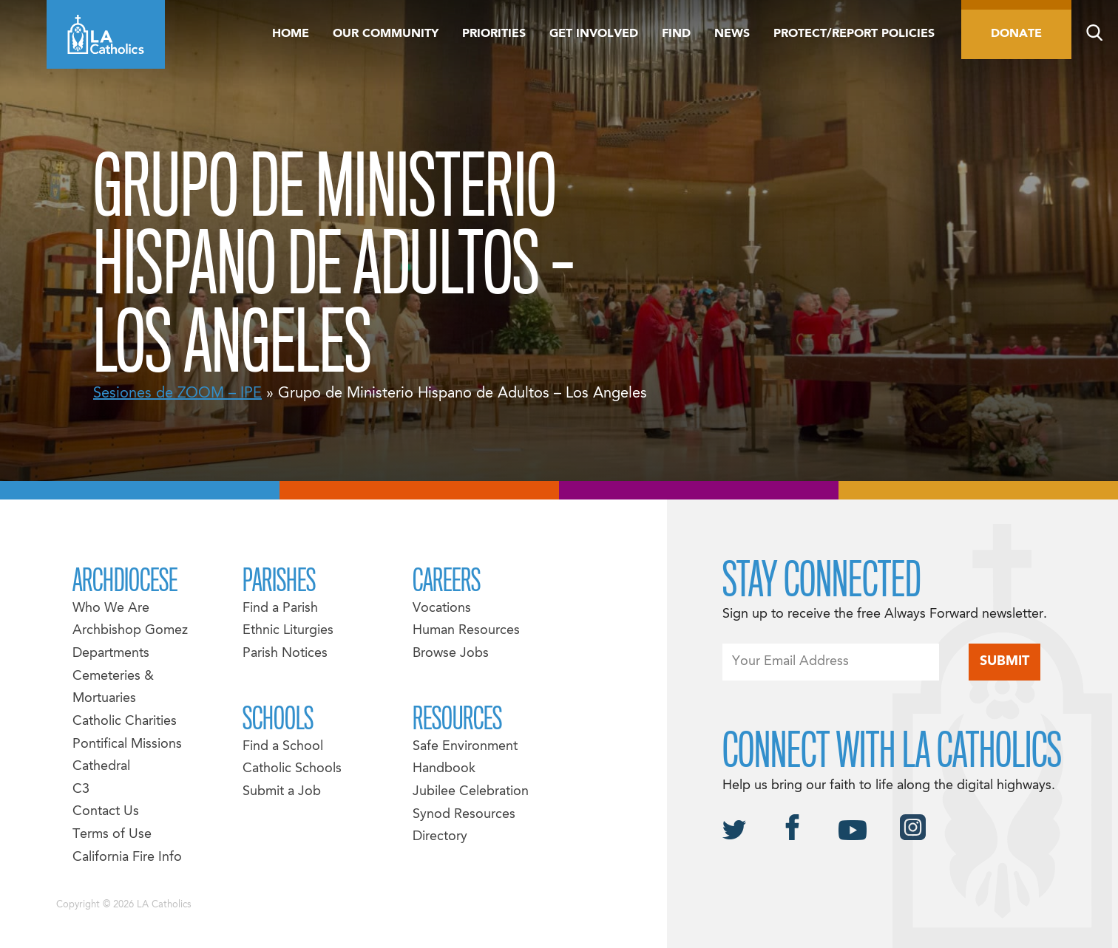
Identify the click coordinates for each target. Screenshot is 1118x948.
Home (290, 34)
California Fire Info (127, 857)
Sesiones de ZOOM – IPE (177, 393)
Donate (1016, 34)
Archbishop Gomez (130, 630)
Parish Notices (285, 653)
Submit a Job (282, 791)
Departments (110, 653)
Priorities (494, 34)
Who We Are (110, 608)
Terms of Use (112, 834)
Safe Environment (465, 746)
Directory (440, 837)
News (732, 34)
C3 (80, 789)
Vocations (442, 608)
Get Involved (593, 34)
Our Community (385, 34)
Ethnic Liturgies (288, 630)
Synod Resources (464, 814)
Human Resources (466, 630)
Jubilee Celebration (471, 791)
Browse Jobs (451, 653)
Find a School (283, 746)
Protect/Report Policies (854, 34)
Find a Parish (280, 608)
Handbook (444, 769)
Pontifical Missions (127, 744)
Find (676, 34)
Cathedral (101, 766)
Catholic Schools (292, 769)
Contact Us (105, 811)
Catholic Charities (124, 721)
